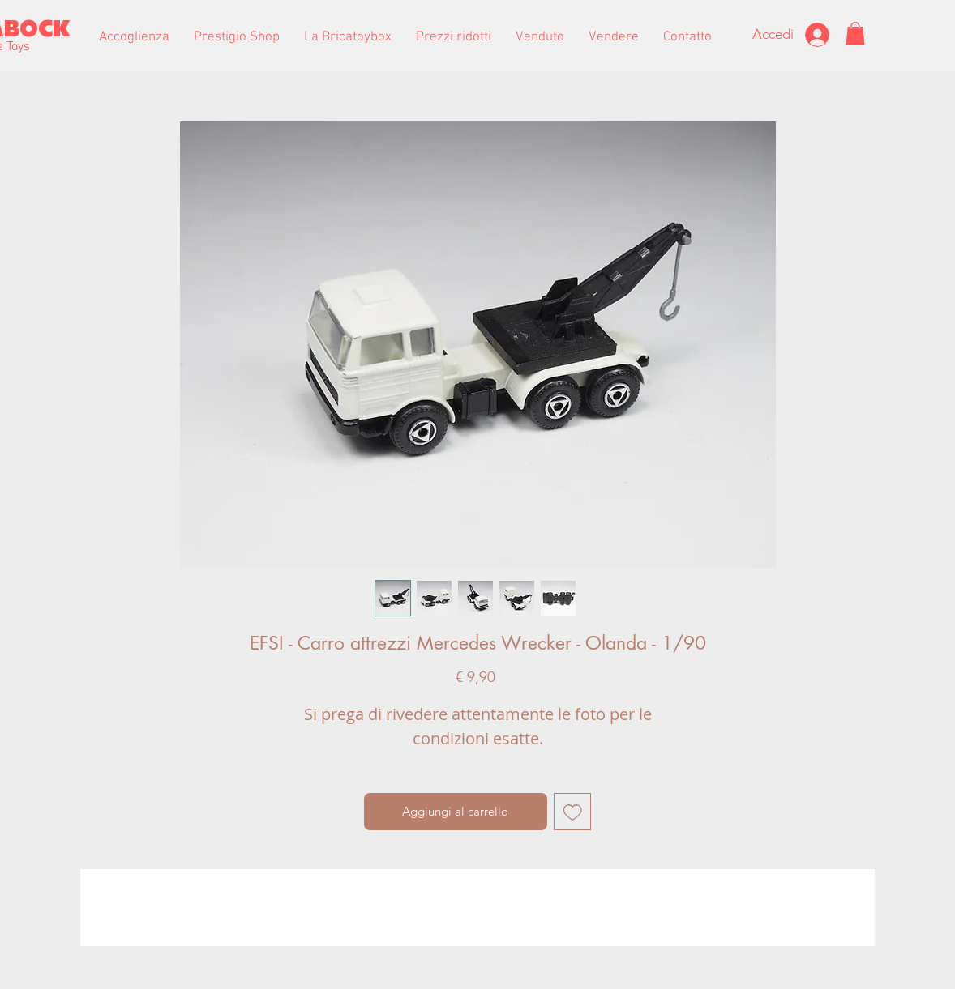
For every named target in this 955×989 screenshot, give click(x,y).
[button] (237, 37)
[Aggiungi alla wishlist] (573, 812)
